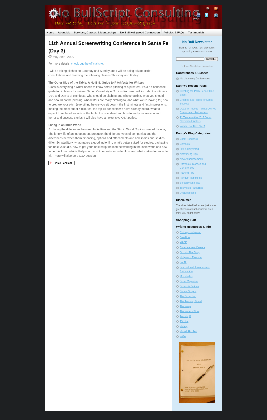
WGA (183, 336)
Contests (185, 144)
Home (50, 32)
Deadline (185, 237)
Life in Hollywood (189, 149)
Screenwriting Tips (190, 182)
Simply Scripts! (188, 291)
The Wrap (185, 306)
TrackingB (185, 316)
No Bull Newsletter (197, 42)
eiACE (183, 242)
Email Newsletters (192, 66)
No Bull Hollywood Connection (140, 32)
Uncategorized (188, 192)
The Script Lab (188, 296)
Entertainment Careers (192, 247)
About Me (64, 32)
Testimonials (196, 32)
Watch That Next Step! (192, 126)
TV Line (184, 321)
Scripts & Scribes (189, 286)
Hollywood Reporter (191, 257)
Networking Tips (189, 154)
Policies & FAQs (174, 32)
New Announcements (191, 159)
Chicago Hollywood (190, 232)
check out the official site (87, 63)
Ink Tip (183, 262)
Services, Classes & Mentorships (95, 32)
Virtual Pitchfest (188, 331)
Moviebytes (186, 276)
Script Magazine (189, 281)
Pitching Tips (187, 172)
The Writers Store (189, 311)
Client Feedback (189, 138)
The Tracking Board (191, 301)
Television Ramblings (191, 187)
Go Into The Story (190, 252)
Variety (183, 326)
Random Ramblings (191, 177)
